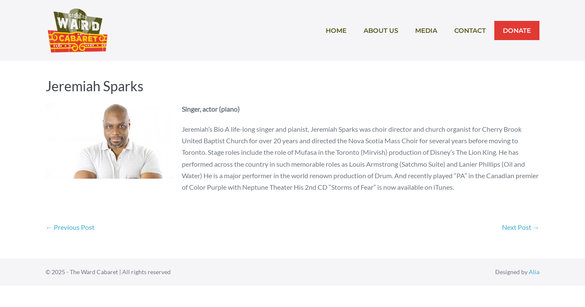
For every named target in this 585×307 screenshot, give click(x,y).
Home (336, 30)
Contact (470, 30)
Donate (517, 30)
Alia (534, 271)
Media (426, 30)
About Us (381, 30)
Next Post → (520, 227)
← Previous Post (70, 227)
